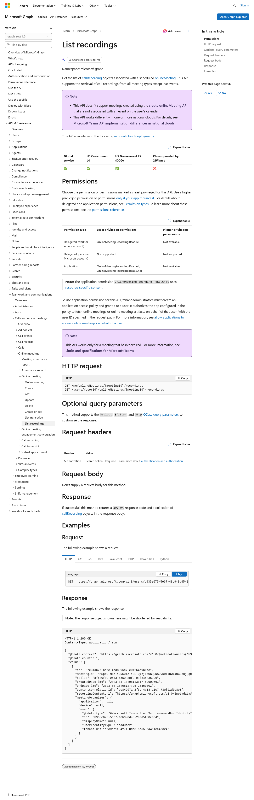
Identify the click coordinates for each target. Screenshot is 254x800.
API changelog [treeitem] (17, 64)
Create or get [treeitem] (33, 412)
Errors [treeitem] (12, 117)
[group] (127, 581)
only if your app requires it (135, 198)
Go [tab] (89, 559)
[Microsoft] (7, 5)
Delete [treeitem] (29, 406)
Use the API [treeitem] (15, 88)
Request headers (214, 55)
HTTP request (212, 44)
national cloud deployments (134, 136)
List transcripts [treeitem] (34, 417)
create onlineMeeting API (168, 105)
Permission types (136, 204)
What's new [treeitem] (15, 58)
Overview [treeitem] (17, 129)
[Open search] (234, 5)
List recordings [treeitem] (34, 423)
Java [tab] (100, 559)
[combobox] (28, 36)
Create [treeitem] (29, 388)
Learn (66, 31)
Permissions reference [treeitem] (22, 82)
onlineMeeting (165, 78)
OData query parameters (161, 414)
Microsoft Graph (87, 31)
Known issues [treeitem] (16, 111)
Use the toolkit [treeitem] (17, 99)
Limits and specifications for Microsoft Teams (100, 350)
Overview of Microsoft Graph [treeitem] (26, 52)
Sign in (244, 5)
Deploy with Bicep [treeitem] (19, 105)
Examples (210, 71)
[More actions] (188, 31)
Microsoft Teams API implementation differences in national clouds (124, 123)
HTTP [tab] (68, 559)
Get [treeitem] (27, 394)
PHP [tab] (131, 559)
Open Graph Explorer (233, 17)
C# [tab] (79, 559)
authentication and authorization (162, 461)
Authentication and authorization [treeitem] (29, 76)
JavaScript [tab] (115, 559)
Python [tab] (164, 559)
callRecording (92, 78)
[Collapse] (50, 27)
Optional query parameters (221, 50)
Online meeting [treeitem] (34, 382)
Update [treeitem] (29, 400)
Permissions (211, 39)
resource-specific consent (83, 287)
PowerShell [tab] (147, 559)
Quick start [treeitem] (15, 70)
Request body (212, 60)
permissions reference (108, 209)
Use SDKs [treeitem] (14, 94)
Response (210, 66)
